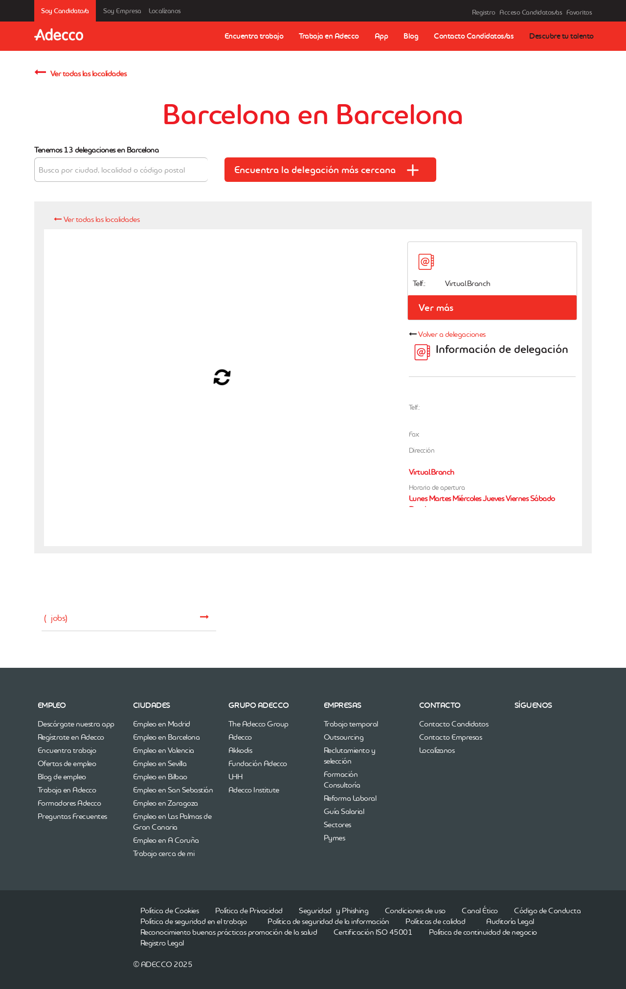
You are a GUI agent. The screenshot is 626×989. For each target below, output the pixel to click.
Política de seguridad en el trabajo (193, 921)
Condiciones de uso (415, 910)
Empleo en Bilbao (160, 776)
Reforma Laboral (350, 798)
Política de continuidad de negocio (483, 932)
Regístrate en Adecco (71, 737)
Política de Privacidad (249, 910)
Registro (483, 12)
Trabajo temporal (351, 723)
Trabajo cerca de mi (164, 853)
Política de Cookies (169, 910)
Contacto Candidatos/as (474, 36)
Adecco (240, 737)
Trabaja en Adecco (329, 36)
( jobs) (126, 618)
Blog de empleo (62, 776)
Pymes (334, 837)
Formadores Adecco (69, 803)
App (381, 36)
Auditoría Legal (510, 921)
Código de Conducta (547, 910)
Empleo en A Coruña (166, 840)
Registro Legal (162, 942)
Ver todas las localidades (80, 72)
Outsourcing (344, 737)
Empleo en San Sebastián (173, 789)
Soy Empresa (122, 10)
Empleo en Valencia (163, 750)
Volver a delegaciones (452, 334)
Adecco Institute (253, 789)
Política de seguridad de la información (328, 921)
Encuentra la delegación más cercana (330, 168)
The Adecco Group (258, 723)
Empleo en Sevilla (160, 763)
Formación (341, 774)
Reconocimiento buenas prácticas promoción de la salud (228, 932)
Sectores (337, 824)
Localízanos (165, 10)
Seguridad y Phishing (333, 910)
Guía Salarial (344, 811)
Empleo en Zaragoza (165, 803)
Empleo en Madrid (161, 723)
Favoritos (579, 12)
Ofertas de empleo (67, 763)
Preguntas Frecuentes (72, 816)
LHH (235, 776)
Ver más (436, 307)
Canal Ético (480, 910)
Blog (410, 36)
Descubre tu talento (561, 36)
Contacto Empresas (450, 737)
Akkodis (240, 750)
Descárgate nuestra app (76, 723)
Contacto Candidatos (454, 723)
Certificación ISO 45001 (373, 932)
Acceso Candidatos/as (530, 12)
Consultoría (342, 785)
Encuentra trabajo (254, 36)
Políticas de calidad (435, 921)
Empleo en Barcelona (166, 737)
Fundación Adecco (257, 763)
